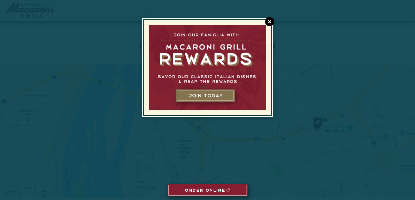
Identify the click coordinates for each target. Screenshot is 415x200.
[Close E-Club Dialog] (269, 21)
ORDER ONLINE (205, 190)
